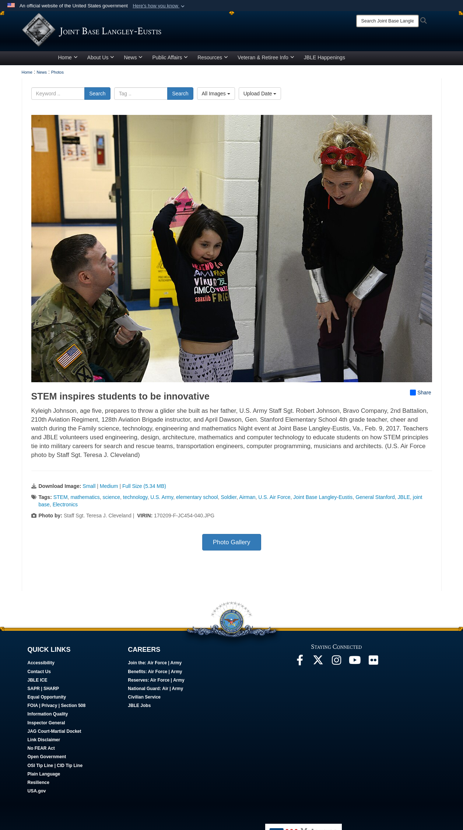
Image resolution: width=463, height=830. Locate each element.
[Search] (387, 21)
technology (135, 500)
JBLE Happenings (324, 60)
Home (68, 60)
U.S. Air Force (274, 500)
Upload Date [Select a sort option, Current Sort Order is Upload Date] (260, 96)
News (133, 60)
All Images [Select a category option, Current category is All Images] (216, 96)
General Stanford (375, 500)
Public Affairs (170, 60)
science (111, 500)
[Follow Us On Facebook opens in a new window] (300, 665)
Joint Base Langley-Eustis (322, 500)
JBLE (404, 500)
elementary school (197, 500)
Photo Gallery (231, 544)
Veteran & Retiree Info (266, 60)
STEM (60, 500)
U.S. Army (161, 500)
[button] (159, 6)
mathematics (84, 500)
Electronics (65, 507)
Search (97, 96)
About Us (101, 60)
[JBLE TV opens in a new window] (355, 665)
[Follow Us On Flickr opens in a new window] (373, 665)
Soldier (228, 500)
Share (420, 395)
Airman (247, 500)
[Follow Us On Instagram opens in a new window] (336, 665)
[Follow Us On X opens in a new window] (318, 665)
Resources (212, 60)
